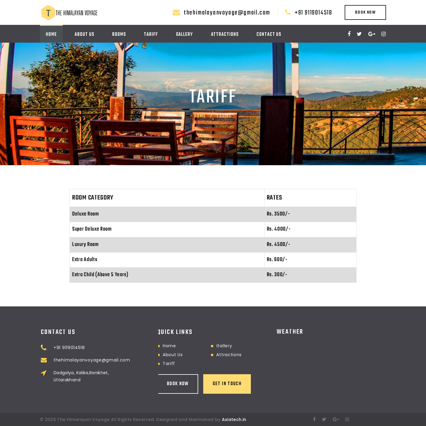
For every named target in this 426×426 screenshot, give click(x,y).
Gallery (184, 34)
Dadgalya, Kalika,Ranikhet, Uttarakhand (118, 376)
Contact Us (268, 34)
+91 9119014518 (313, 12)
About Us (84, 34)
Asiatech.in (234, 419)
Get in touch (190, 384)
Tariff (151, 34)
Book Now (365, 12)
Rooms (119, 34)
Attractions (225, 34)
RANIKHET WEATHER (331, 340)
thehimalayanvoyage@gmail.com (227, 12)
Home (51, 34)
